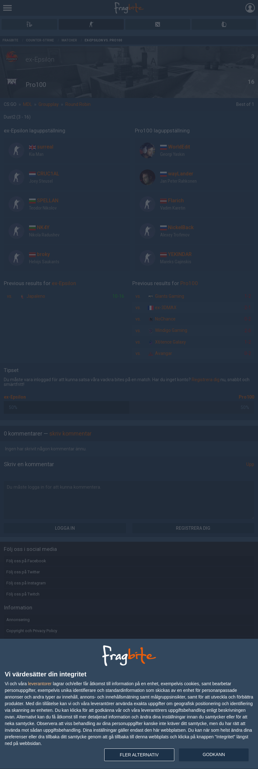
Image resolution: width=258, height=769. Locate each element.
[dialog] (129, 704)
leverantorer (40, 683)
